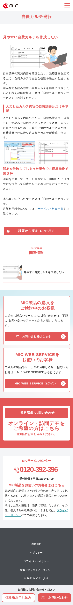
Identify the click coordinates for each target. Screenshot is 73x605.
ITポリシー (36, 552)
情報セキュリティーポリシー (36, 570)
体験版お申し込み (18, 597)
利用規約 (36, 544)
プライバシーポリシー (36, 561)
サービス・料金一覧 (50, 208)
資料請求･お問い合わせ (37, 412)
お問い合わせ (54, 597)
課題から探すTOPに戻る (36, 231)
